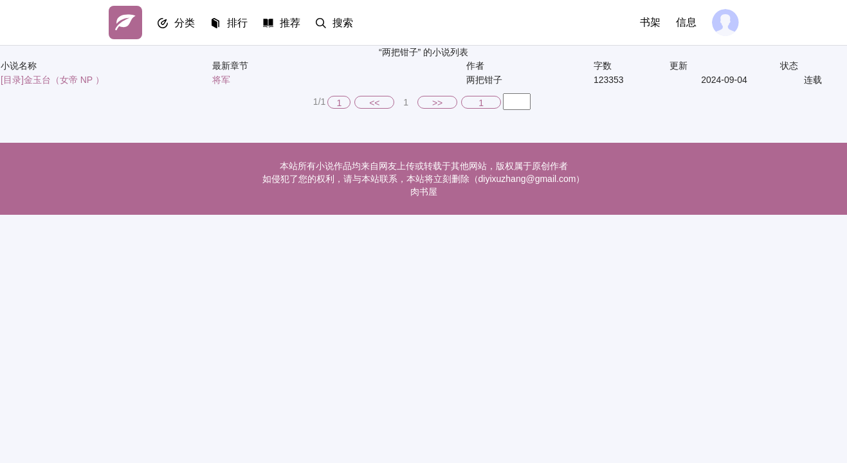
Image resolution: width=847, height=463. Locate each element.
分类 (184, 22)
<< (374, 103)
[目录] (12, 80)
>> (437, 103)
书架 (650, 22)
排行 (237, 22)
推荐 (290, 22)
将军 (221, 80)
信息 (686, 22)
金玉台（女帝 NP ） (64, 80)
